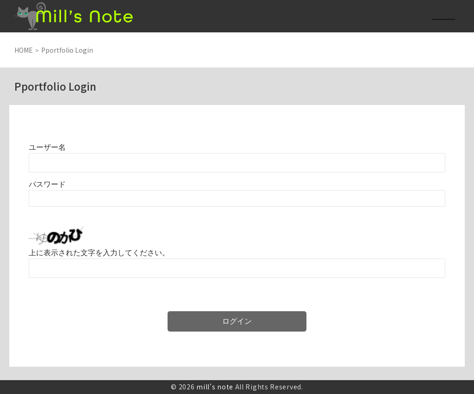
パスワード (47, 184)
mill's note (214, 386)
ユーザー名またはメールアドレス (47, 147)
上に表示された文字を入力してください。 (99, 253)
